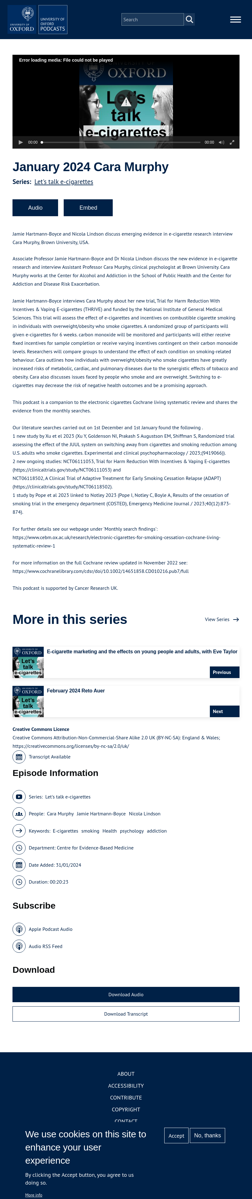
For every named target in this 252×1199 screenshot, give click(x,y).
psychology (132, 838)
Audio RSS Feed (45, 953)
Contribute (126, 1105)
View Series (217, 627)
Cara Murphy (60, 821)
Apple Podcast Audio (50, 936)
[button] (126, 109)
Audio (35, 215)
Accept (177, 1135)
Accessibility (126, 1093)
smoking (91, 838)
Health (109, 838)
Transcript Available (50, 764)
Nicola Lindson (145, 821)
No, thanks (207, 1135)
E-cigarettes (65, 838)
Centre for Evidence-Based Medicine (95, 855)
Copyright (126, 1116)
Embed (88, 215)
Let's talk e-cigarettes (63, 189)
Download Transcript (126, 1021)
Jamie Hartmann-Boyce (101, 821)
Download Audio (125, 1002)
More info (33, 1195)
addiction (157, 838)
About (126, 1081)
